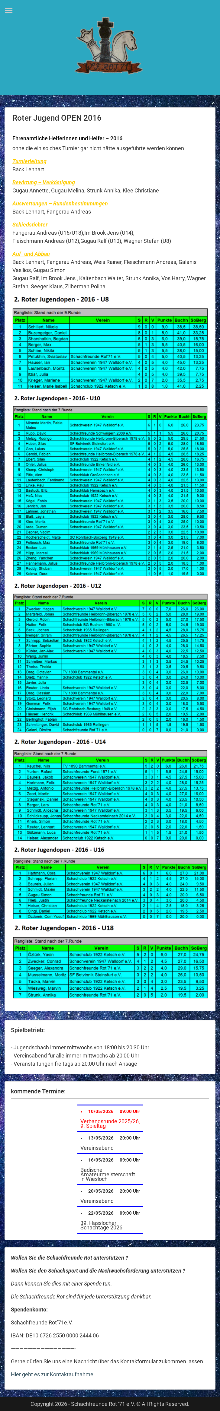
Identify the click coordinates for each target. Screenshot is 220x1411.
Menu (11, 10)
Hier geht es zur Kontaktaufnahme (52, 1374)
